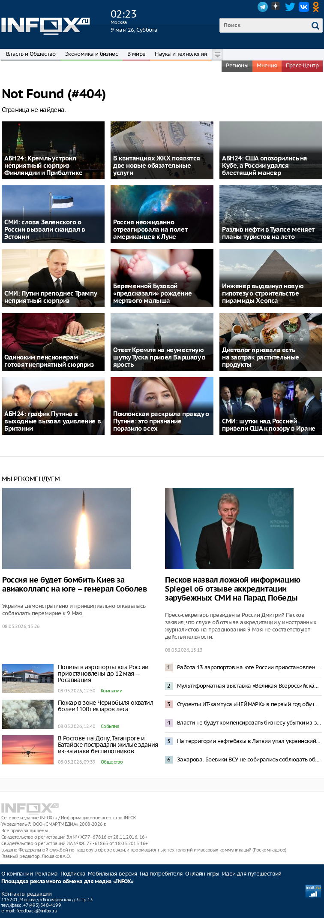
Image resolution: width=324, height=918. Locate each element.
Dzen (276, 7)
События (110, 726)
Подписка (72, 873)
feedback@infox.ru (36, 911)
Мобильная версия (112, 873)
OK (317, 7)
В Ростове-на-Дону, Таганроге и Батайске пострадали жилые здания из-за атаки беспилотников (108, 744)
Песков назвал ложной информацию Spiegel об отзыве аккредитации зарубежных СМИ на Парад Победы (232, 589)
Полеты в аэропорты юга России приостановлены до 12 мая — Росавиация (103, 673)
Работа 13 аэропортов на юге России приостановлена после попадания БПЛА (249, 667)
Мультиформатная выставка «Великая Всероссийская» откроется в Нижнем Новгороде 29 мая (249, 685)
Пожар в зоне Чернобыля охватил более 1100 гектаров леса (105, 706)
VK (304, 7)
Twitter (290, 7)
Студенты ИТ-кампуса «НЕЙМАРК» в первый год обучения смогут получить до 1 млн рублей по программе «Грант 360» (249, 704)
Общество (112, 762)
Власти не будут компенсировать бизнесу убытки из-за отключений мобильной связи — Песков (249, 722)
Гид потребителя (161, 873)
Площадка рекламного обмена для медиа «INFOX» (67, 882)
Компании (111, 691)
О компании (17, 873)
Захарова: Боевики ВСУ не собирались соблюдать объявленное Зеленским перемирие (249, 759)
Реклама (46, 873)
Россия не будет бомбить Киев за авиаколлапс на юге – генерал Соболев (74, 585)
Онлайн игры (202, 873)
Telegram (263, 7)
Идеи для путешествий (252, 873)
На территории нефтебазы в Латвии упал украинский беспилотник (249, 741)
